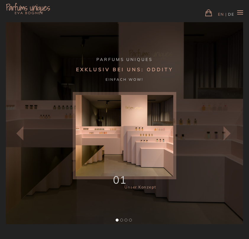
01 (120, 179)
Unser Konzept (140, 187)
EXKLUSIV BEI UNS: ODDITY (124, 69)
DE (231, 14)
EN (221, 14)
